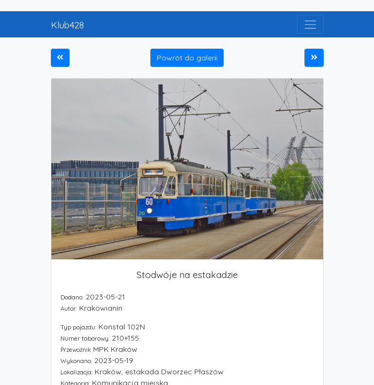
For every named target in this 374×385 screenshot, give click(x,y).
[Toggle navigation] (310, 24)
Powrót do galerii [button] (187, 58)
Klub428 (67, 24)
